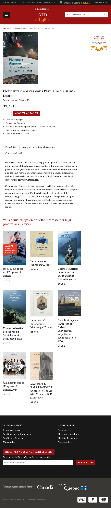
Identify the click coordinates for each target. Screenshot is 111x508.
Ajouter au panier (26, 113)
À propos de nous (11, 430)
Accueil (6, 28)
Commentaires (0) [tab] (14, 153)
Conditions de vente (13, 438)
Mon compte (101, 2)
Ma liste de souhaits (68, 438)
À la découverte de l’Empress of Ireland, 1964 (13, 386)
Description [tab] (11, 147)
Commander (64, 442)
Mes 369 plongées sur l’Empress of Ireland (13, 272)
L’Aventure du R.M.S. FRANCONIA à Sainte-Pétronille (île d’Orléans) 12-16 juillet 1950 (41, 390)
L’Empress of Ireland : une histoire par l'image (41, 324)
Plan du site (9, 442)
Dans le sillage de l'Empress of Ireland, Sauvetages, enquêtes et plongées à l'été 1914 (68, 331)
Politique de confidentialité (17, 434)
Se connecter (64, 430)
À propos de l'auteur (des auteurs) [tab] (38, 147)
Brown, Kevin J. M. (20, 100)
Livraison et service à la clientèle (38, 2)
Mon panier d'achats (68, 434)
